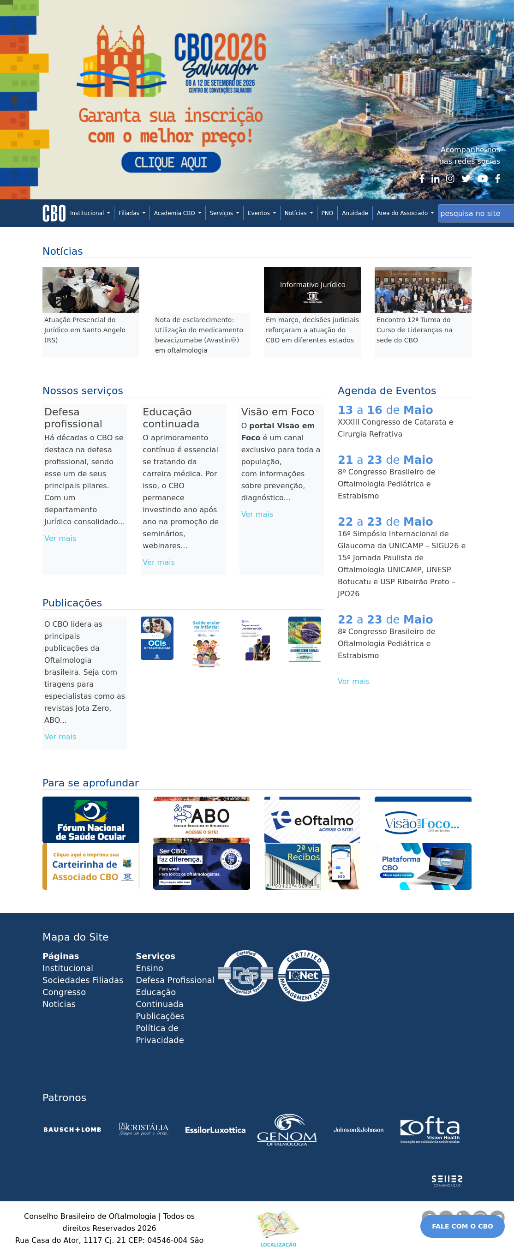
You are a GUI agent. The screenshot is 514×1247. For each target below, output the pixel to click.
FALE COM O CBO (462, 1226)
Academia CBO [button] (175, 213)
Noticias (59, 1004)
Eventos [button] (260, 213)
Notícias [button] (297, 213)
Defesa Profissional (175, 980)
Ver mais (60, 538)
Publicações (160, 1016)
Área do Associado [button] (403, 213)
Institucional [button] (88, 213)
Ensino (149, 968)
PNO (328, 213)
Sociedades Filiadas (82, 980)
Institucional (67, 968)
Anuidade (355, 213)
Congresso (64, 992)
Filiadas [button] (130, 213)
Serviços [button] (222, 213)
